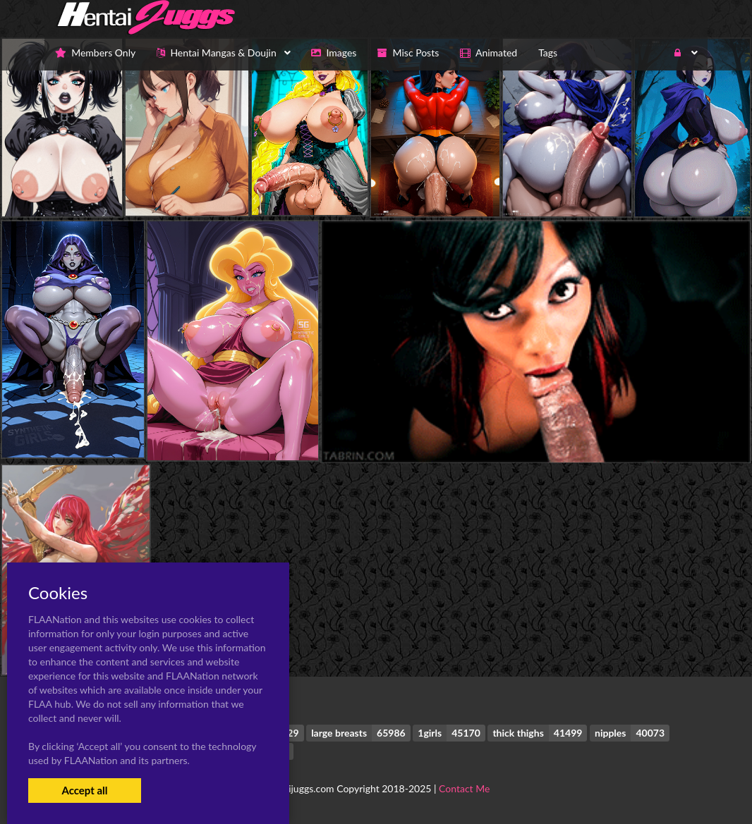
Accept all (84, 790)
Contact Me (464, 788)
